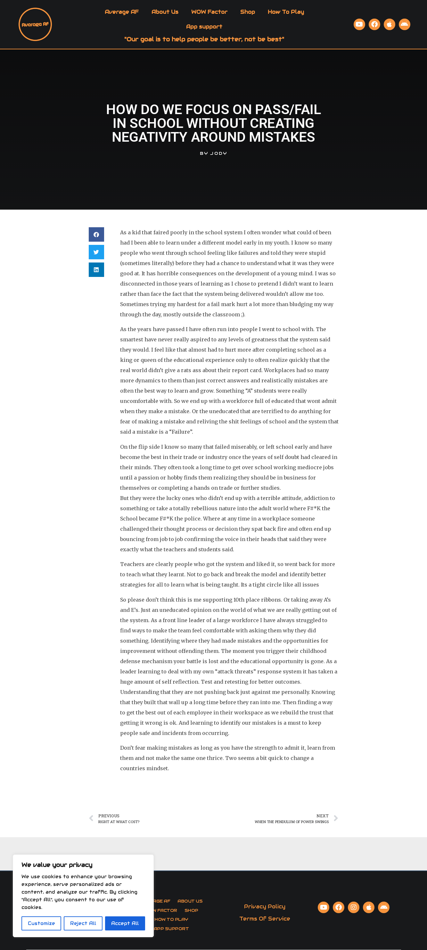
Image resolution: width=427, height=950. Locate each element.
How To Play (286, 12)
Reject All (83, 923)
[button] (96, 234)
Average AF (122, 12)
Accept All (125, 923)
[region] (83, 895)
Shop (247, 12)
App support (204, 26)
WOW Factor (209, 12)
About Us (165, 12)
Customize (41, 923)
